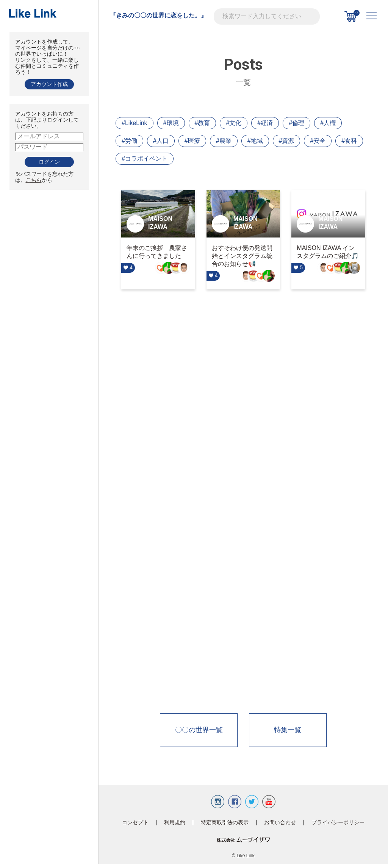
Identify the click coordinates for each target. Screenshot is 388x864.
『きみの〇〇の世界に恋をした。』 (158, 15)
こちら (34, 180)
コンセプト (135, 822)
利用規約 (174, 822)
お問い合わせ (280, 822)
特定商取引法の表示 (225, 822)
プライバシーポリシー (338, 822)
